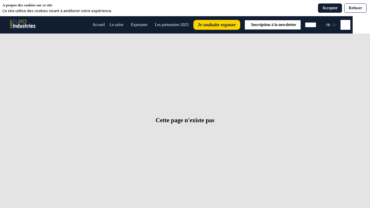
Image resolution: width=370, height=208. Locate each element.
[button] (216, 25)
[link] (118, 25)
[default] (98, 25)
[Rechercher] (345, 25)
